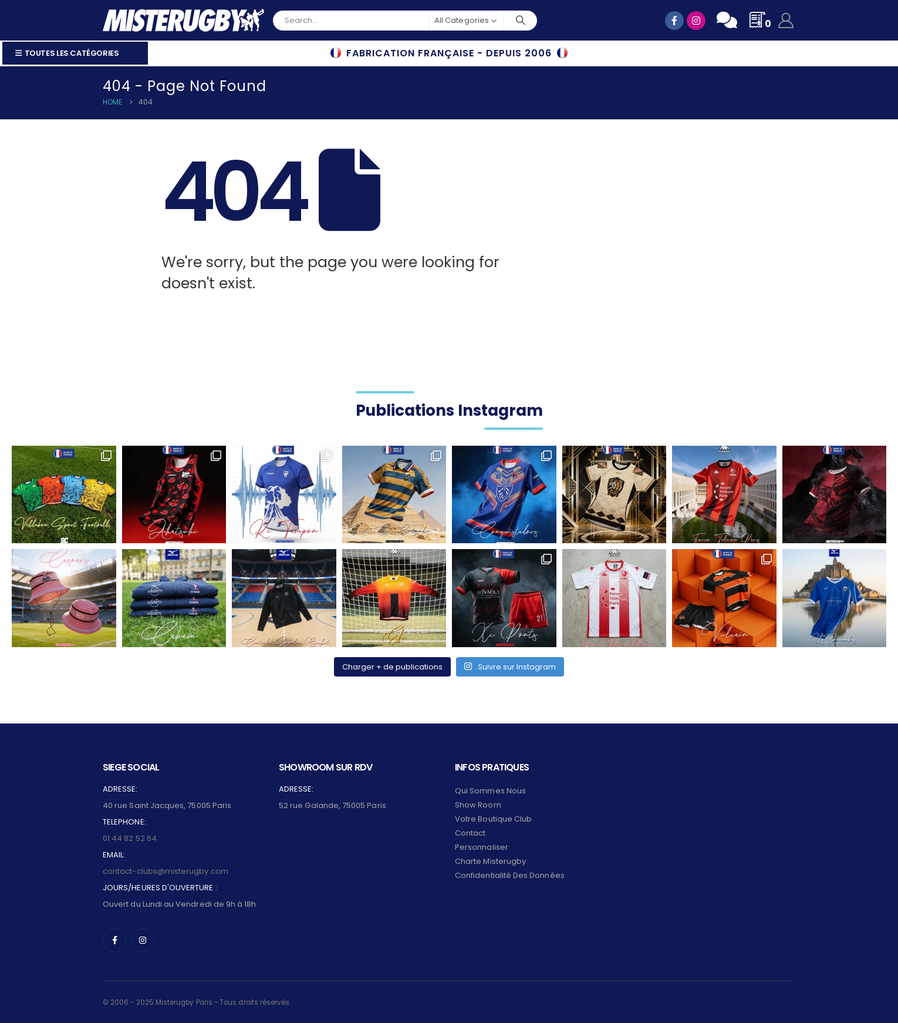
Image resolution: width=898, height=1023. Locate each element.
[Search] (520, 21)
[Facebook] (114, 940)
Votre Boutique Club (493, 819)
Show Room (478, 804)
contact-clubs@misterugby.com (165, 871)
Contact (470, 833)
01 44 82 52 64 (130, 838)
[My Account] (786, 20)
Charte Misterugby (490, 861)
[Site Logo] (183, 20)
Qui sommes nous (490, 790)
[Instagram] (142, 940)
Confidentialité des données (510, 875)
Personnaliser (481, 847)
